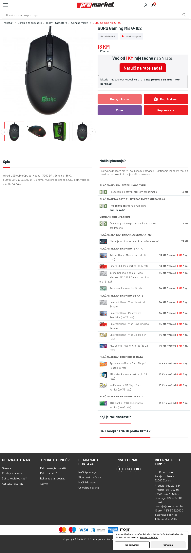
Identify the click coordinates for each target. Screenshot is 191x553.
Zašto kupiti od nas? (14, 478)
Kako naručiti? (48, 473)
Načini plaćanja (87, 472)
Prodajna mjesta (12, 473)
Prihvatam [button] (168, 545)
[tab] (144, 161)
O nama (6, 468)
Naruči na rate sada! (143, 67)
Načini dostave (87, 482)
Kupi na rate (165, 110)
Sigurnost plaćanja (89, 477)
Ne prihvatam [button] (132, 545)
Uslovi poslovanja (89, 487)
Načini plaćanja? (113, 161)
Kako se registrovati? (53, 468)
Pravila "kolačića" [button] (149, 537)
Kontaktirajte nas (12, 483)
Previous (4, 132)
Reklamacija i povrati (53, 478)
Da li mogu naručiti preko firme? (125, 431)
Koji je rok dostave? (115, 417)
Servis (44, 483)
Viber (119, 110)
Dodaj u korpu (119, 99)
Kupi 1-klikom (166, 99)
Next (92, 132)
